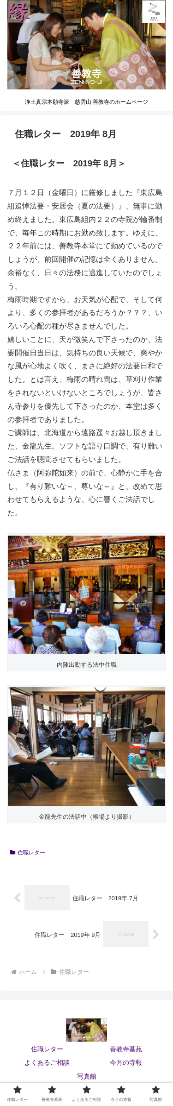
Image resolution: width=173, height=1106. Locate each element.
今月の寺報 (126, 1062)
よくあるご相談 (47, 1062)
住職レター (27, 852)
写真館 (86, 1076)
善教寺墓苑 (126, 1049)
